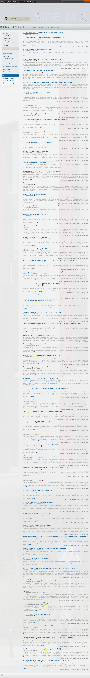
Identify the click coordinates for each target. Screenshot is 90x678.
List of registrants (7, 61)
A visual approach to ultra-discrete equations (35, 104)
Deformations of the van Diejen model (33, 226)
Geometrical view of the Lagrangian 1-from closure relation (38, 335)
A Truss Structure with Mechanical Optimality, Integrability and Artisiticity (42, 59)
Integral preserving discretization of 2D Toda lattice (36, 421)
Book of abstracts (7, 53)
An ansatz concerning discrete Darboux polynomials (37, 131)
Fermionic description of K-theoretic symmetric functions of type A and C (42, 300)
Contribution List (7, 48)
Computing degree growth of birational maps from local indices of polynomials (44, 171)
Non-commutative (31, 93)
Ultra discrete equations (32, 105)
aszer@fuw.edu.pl (9, 83)
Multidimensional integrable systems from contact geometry (39, 456)
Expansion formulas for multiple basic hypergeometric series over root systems (44, 283)
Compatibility (30, 184)
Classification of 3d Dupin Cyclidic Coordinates (35, 151)
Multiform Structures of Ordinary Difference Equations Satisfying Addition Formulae (45, 467)
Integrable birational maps (33, 39)
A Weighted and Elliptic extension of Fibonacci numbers (38, 70)
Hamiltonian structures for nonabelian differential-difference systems (41, 355)
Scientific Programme (8, 35)
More (28, 1)
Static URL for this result (51, 32)
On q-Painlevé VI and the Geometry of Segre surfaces (37, 490)
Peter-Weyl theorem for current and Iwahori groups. (37, 513)
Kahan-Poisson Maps (28, 433)
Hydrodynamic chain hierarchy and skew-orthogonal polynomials (40, 378)
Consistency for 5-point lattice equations (33, 183)
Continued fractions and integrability (35, 261)
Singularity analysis (31, 313)
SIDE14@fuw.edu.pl (10, 78)
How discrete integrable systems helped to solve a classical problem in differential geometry (47, 367)
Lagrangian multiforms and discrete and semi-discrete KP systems (41, 444)
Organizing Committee (8, 71)
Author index (6, 51)
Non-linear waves (31, 60)
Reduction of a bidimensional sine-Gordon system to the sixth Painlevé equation (44, 548)
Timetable (5, 45)
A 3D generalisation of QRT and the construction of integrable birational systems (44, 37)
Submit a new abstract (10, 43)
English (79, 1)
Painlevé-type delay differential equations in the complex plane (40, 502)
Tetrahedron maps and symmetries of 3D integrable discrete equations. (42, 603)
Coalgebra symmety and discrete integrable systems (37, 162)
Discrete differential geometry (34, 115)
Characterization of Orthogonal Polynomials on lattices (37, 142)
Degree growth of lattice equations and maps (37, 172)
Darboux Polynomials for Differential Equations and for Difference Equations (43, 206)
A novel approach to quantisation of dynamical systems (38, 92)
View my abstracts (9, 41)
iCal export (23, 2)
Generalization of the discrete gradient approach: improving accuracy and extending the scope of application (52, 323)
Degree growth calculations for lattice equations (35, 237)
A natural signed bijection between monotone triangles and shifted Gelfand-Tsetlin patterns (47, 82)
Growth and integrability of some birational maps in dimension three (41, 344)
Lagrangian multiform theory (33, 446)
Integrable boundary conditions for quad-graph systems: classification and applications (46, 388)
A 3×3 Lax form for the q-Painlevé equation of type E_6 (38, 49)
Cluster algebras (31, 215)
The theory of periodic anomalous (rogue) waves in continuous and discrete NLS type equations (49, 637)
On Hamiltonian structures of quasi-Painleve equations (37, 479)
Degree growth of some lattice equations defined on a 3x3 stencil (40, 249)
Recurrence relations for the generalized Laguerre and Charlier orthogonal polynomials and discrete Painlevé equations (55, 536)
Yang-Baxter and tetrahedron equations (36, 273)
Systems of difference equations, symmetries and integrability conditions (42, 580)
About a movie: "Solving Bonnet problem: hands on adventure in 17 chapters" (44, 114)
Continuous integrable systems (34, 72)
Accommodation (7, 69)
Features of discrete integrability (31, 295)
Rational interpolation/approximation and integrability (37, 525)
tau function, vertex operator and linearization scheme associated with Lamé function (46, 660)
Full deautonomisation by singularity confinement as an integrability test (42, 312)
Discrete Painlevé (31, 50)
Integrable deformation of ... (30, 400)
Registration (6, 56)
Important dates (7, 63)
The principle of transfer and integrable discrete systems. (38, 614)
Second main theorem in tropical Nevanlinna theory (37, 558)
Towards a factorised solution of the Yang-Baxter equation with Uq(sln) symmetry (44, 649)
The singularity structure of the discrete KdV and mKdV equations (40, 626)
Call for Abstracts (7, 38)
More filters (41, 32)
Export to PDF (61, 32)
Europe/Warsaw (69, 1)
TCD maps (26, 591)
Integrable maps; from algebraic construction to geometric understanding (42, 411)
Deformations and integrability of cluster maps (35, 214)
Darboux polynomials (32, 132)
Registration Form (9, 58)
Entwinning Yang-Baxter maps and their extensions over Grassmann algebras (44, 272)
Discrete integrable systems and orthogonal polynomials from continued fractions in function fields (49, 260)
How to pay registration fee (10, 66)
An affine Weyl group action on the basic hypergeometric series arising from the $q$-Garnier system (50, 119)
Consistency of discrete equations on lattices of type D (37, 194)
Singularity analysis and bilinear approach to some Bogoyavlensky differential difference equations (49, 568)
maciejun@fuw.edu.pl (10, 80)
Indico (10, 675)
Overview (5, 33)
